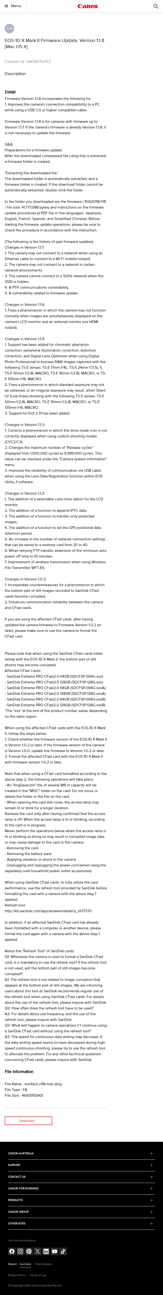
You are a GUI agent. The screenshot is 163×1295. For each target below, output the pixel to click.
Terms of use (38, 1275)
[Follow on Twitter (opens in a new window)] (37, 1252)
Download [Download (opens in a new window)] (26, 1121)
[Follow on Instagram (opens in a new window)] (20, 1252)
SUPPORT (80, 1165)
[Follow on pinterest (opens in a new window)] (29, 1252)
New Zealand (43, 1264)
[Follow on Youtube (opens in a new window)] (54, 1252)
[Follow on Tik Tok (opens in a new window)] (63, 1252)
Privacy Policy (16, 1275)
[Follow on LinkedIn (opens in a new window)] (46, 1252)
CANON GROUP (80, 1212)
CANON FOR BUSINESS (80, 1188)
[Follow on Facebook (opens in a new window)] (12, 1252)
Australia (25, 1264)
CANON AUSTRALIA (80, 1153)
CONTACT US (80, 1177)
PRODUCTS (80, 1200)
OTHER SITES (80, 1223)
